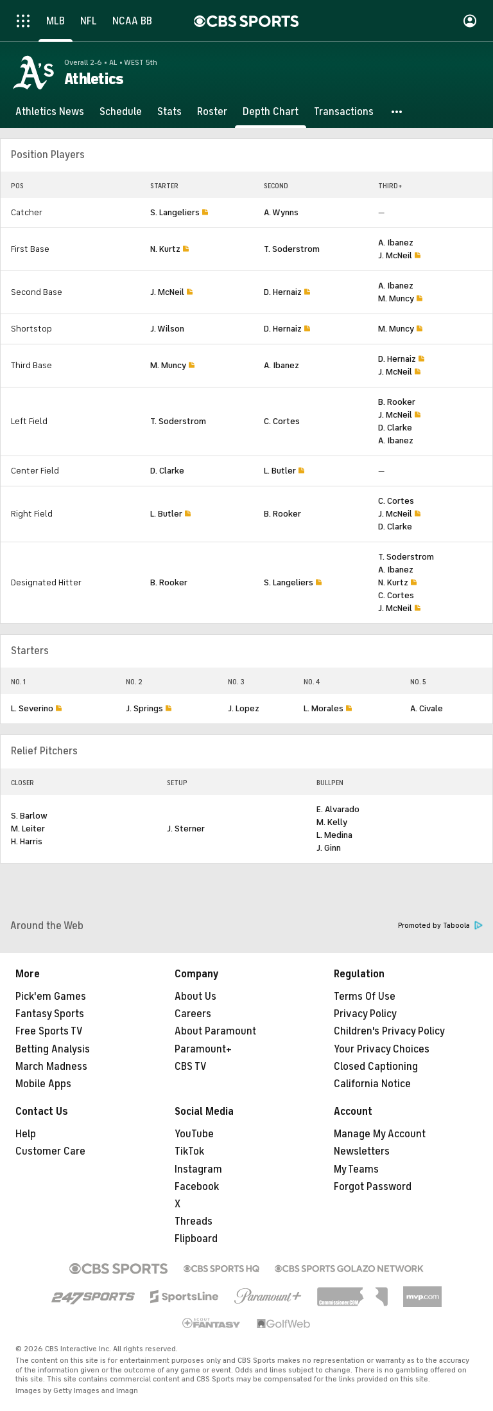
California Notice (372, 1084)
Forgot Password (372, 1186)
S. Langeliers (175, 212)
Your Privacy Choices (381, 1049)
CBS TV (191, 1066)
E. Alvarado (337, 809)
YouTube (194, 1134)
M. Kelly (331, 822)
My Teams (356, 1169)
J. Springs (144, 708)
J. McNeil (395, 255)
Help (25, 1134)
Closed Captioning (376, 1066)
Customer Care (50, 1151)
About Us (195, 996)
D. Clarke (395, 427)
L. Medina (334, 835)
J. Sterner (186, 828)
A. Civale (426, 708)
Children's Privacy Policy (389, 1031)
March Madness (51, 1066)
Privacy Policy (365, 1013)
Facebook (197, 1186)
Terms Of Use (364, 996)
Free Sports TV (49, 1031)
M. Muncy (396, 298)
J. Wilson (167, 328)
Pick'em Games (50, 996)
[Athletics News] (50, 112)
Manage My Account (380, 1134)
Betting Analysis (52, 1049)
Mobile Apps (43, 1084)
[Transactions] (343, 112)
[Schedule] (121, 112)
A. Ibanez (395, 242)
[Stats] (169, 112)
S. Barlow (29, 815)
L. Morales (323, 708)
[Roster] (212, 112)
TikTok (189, 1151)
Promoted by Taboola (440, 925)
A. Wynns (281, 212)
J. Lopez (243, 708)
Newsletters (362, 1151)
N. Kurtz (165, 249)
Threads (193, 1221)
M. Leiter (28, 828)
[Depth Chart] (270, 112)
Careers (193, 1013)
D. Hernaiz (283, 292)
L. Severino (32, 708)
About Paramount (215, 1031)
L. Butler (280, 470)
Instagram (198, 1169)
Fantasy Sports (49, 1013)
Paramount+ (203, 1049)
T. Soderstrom (292, 249)
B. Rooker (396, 401)
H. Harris (26, 841)
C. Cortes (282, 421)
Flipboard (196, 1238)
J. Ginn (328, 847)
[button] (397, 112)
